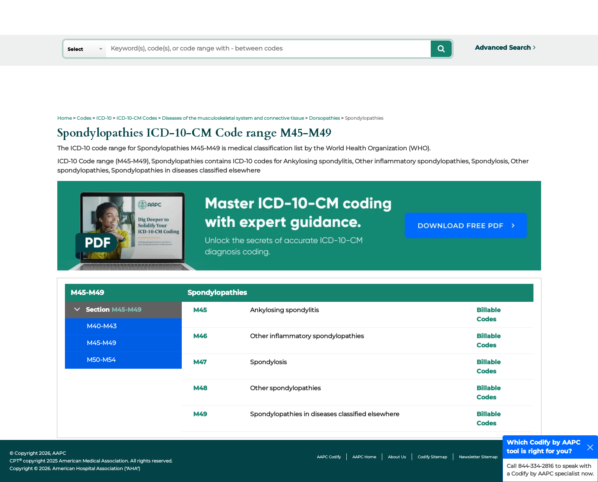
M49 (200, 414)
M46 (200, 336)
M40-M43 (101, 326)
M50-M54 (101, 359)
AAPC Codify (329, 456)
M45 (200, 310)
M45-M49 (101, 343)
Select (75, 49)
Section (113, 309)
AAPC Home (364, 456)
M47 (200, 362)
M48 (200, 388)
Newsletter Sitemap (478, 456)
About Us (397, 456)
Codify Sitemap (432, 456)
